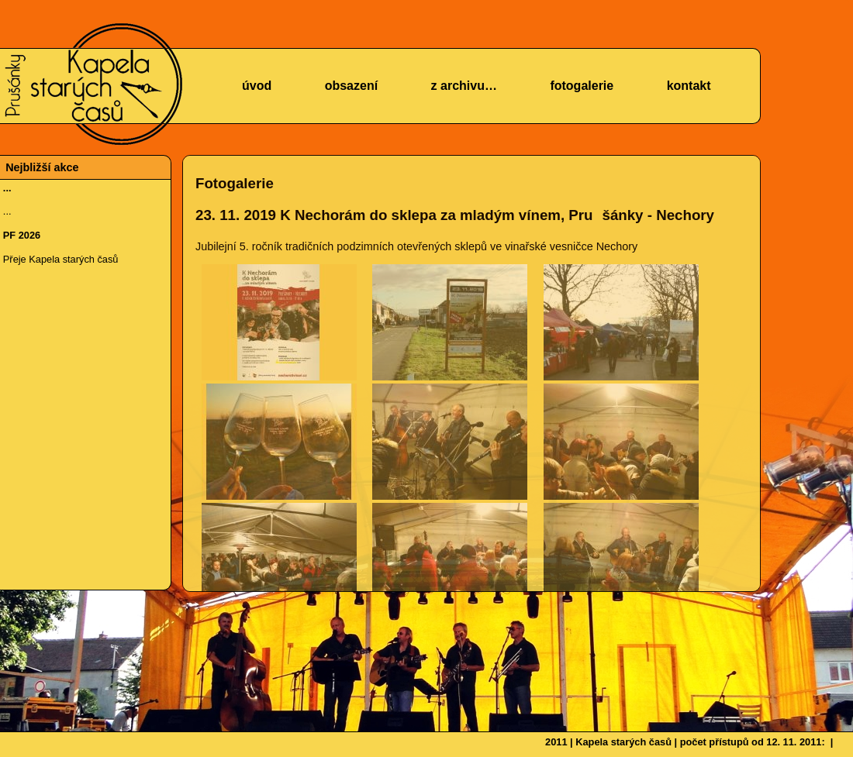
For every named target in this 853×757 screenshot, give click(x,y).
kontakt (689, 85)
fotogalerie (581, 85)
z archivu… (464, 85)
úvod (256, 85)
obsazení (351, 85)
